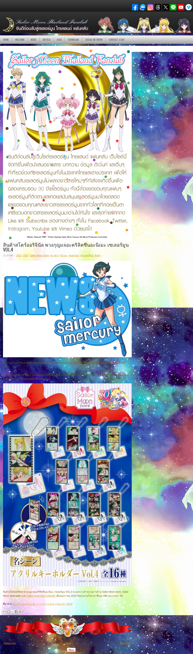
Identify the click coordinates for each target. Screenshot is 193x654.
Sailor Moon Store (39, 255)
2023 (25, 255)
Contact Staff (117, 40)
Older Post (125, 643)
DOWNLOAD (73, 40)
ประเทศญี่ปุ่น (86, 255)
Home (6, 40)
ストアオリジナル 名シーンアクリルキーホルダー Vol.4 (42, 604)
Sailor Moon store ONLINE (41, 595)
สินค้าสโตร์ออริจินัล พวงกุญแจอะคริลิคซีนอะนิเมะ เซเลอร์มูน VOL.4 (66, 247)
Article (47, 40)
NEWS (33, 40)
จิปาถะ (63, 255)
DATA (59, 40)
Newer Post (10, 643)
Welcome (20, 40)
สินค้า (98, 255)
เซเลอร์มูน (74, 255)
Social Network (94, 40)
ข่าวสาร (54, 255)
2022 (19, 255)
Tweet (62, 651)
